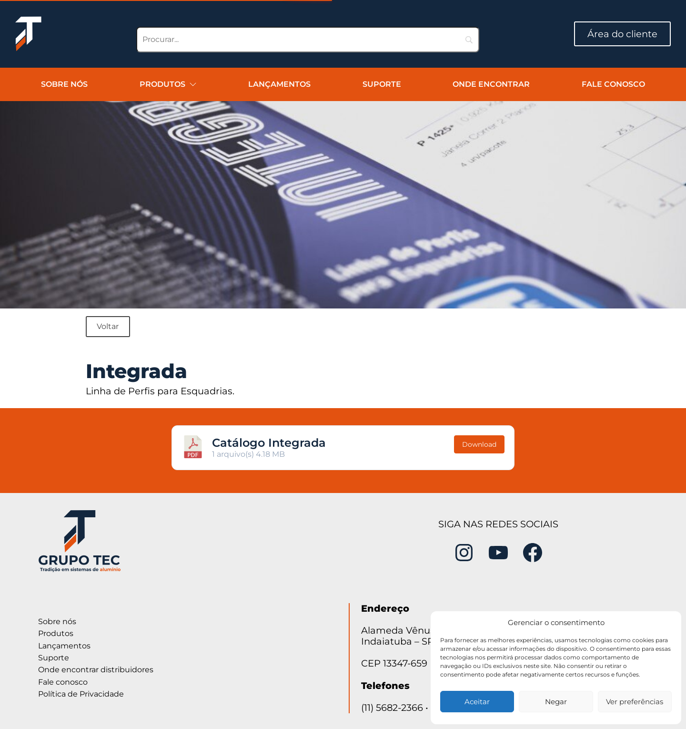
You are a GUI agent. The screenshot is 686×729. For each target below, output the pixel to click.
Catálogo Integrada (269, 443)
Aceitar (477, 701)
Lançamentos (279, 84)
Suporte (382, 84)
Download (479, 444)
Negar (556, 701)
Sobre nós (64, 84)
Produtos (168, 84)
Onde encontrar (491, 84)
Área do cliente (622, 34)
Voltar (108, 326)
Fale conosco (613, 84)
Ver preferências (634, 701)
